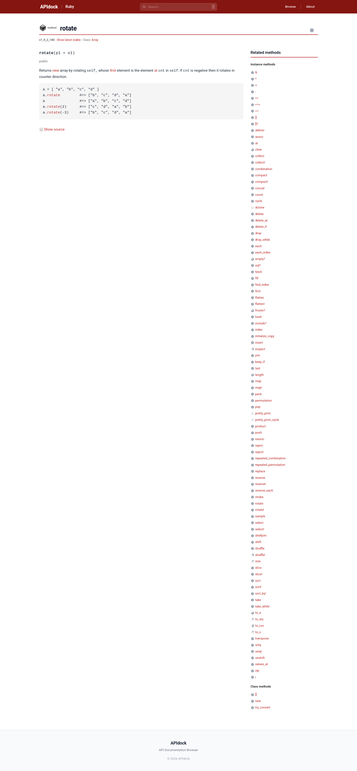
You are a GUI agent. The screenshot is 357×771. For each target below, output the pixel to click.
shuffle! (260, 555)
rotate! (259, 510)
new (55, 71)
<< (256, 98)
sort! (258, 587)
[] (256, 117)
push (258, 432)
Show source (54, 129)
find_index (262, 284)
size (258, 561)
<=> (257, 104)
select (259, 523)
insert (259, 342)
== (257, 111)
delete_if (261, 226)
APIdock (49, 7)
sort (258, 580)
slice (258, 567)
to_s (258, 632)
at (155, 71)
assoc (259, 137)
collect (259, 156)
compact (261, 175)
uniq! (258, 651)
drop (258, 233)
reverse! (260, 484)
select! (259, 529)
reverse (260, 478)
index (258, 329)
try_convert (262, 707)
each (258, 246)
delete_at (261, 220)
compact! (261, 181)
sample (260, 516)
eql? (258, 265)
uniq (258, 645)
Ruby (69, 6)
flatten (259, 297)
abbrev (259, 130)
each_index (263, 252)
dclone (259, 207)
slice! (258, 574)
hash (258, 317)
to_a (258, 612)
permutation (263, 400)
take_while (262, 606)
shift (258, 542)
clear (258, 149)
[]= (257, 124)
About (309, 7)
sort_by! (260, 593)
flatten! (260, 304)
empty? (260, 259)
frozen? (260, 310)
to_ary (259, 619)
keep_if (260, 362)
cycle (258, 201)
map (258, 381)
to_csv (259, 625)
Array (95, 40)
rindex (259, 497)
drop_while (262, 239)
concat (260, 188)
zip (257, 670)
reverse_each (264, 490)
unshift (260, 658)
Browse (287, 7)
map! (258, 387)
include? (260, 323)
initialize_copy (264, 336)
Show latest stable (69, 40)
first (113, 71)
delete (259, 214)
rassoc (259, 439)
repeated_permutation (270, 465)
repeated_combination (270, 458)
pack (258, 394)
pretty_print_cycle (267, 420)
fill (256, 278)
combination (263, 169)
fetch (258, 272)
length (259, 375)
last (257, 368)
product (260, 426)
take (258, 600)
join (257, 355)
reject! (259, 452)
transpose (262, 638)
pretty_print (263, 413)
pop (257, 407)
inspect (260, 349)
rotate (53, 95)
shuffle (259, 548)
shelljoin (260, 535)
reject (259, 445)
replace (260, 471)
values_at (261, 664)
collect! (260, 162)
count (259, 194)
